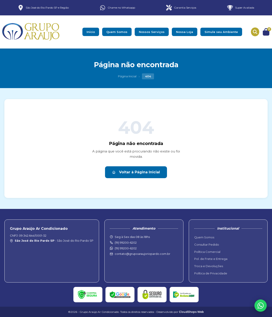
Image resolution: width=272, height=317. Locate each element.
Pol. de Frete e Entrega (210, 259)
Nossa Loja (184, 32)
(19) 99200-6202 (126, 248)
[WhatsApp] (260, 305)
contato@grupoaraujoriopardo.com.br (142, 253)
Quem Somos (116, 32)
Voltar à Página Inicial (136, 172)
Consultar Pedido (206, 244)
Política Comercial (207, 252)
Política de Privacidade (210, 273)
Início (91, 32)
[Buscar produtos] (255, 32)
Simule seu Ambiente (221, 32)
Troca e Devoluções (208, 266)
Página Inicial (127, 76)
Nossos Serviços (152, 32)
